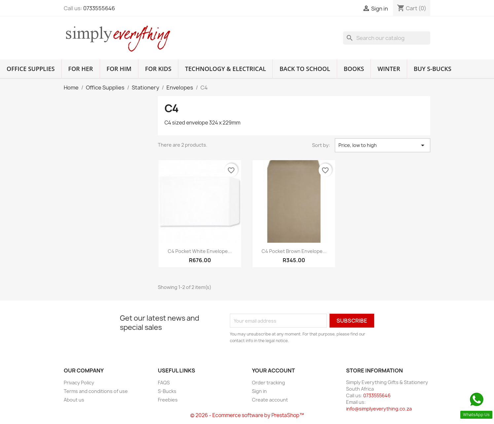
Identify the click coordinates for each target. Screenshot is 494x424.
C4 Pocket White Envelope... (200, 251)
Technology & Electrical (225, 69)
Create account (270, 400)
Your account (273, 370)
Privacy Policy (79, 382)
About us (74, 400)
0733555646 (99, 8)
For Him (119, 69)
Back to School (304, 69)
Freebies (168, 400)
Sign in (259, 391)
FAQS (164, 382)
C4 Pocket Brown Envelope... (294, 251)
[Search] (386, 38)
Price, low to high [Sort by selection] (382, 145)
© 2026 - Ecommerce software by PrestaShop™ (247, 415)
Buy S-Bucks (432, 69)
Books (354, 69)
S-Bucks (167, 391)
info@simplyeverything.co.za (379, 409)
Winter (388, 69)
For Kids (158, 69)
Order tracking (268, 382)
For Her (80, 69)
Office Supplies (31, 69)
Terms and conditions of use (96, 391)
